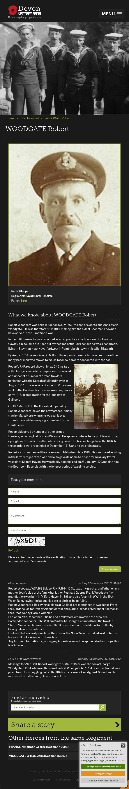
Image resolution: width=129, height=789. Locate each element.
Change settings (103, 773)
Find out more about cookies (103, 780)
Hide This (123, 745)
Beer (24, 301)
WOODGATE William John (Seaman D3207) (38, 756)
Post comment (110, 569)
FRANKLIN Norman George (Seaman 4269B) (39, 747)
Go (102, 707)
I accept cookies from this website (103, 766)
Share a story (33, 724)
